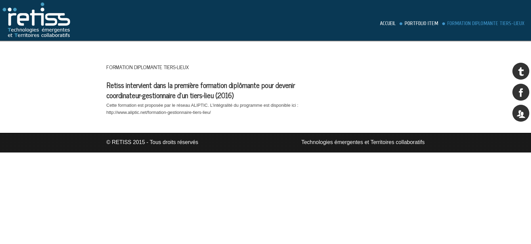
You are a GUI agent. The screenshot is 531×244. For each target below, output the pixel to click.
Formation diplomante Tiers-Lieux (485, 23)
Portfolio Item (421, 23)
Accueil (388, 23)
